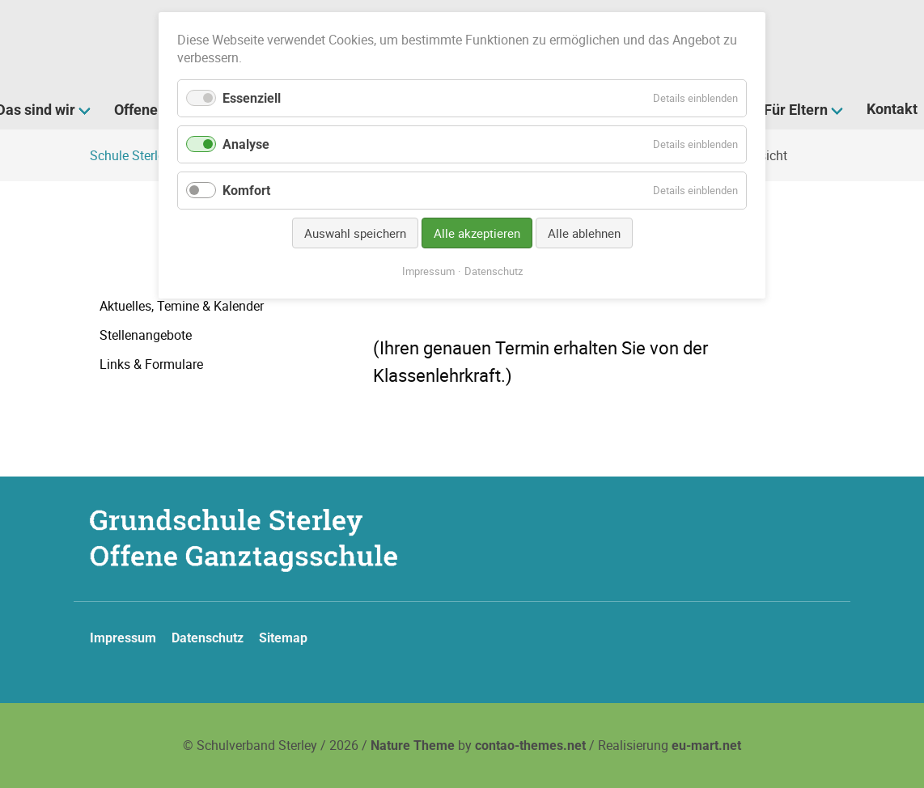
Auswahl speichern (355, 233)
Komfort (246, 190)
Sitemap (283, 638)
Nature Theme (413, 745)
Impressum (123, 638)
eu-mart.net (706, 745)
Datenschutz (208, 638)
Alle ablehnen (584, 233)
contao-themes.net (530, 745)
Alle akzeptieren (477, 233)
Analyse (246, 144)
